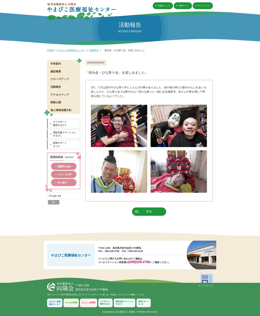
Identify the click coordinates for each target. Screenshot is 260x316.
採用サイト (184, 5)
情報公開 (55, 102)
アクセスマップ (59, 94)
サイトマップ (204, 5)
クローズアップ (59, 79)
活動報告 (93, 50)
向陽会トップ (164, 5)
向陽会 (50, 50)
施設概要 (55, 71)
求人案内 (62, 182)
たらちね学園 (71, 302)
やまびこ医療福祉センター (72, 50)
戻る (149, 211)
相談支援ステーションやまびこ (64, 134)
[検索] (63, 195)
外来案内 (55, 63)
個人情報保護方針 (61, 110)
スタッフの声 (64, 174)
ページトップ (206, 285)
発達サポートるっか (60, 145)
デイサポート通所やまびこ (60, 123)
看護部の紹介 (64, 166)
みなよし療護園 (89, 302)
